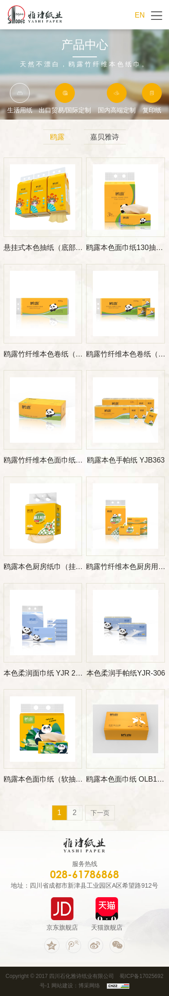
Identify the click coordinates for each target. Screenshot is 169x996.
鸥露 (57, 137)
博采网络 (89, 985)
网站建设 (62, 985)
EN (140, 15)
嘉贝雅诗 (104, 137)
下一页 (100, 812)
